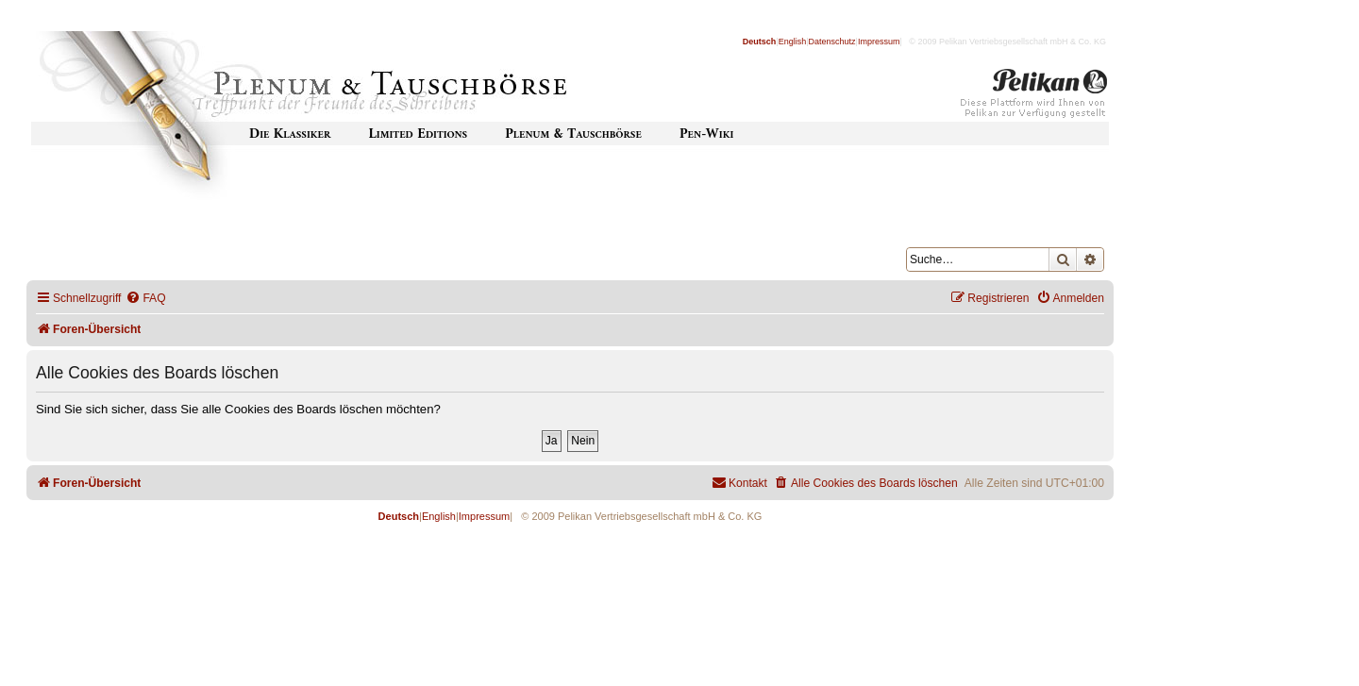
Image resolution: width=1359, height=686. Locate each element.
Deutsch (760, 41)
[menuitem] (145, 298)
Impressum (879, 41)
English (793, 41)
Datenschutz (832, 41)
